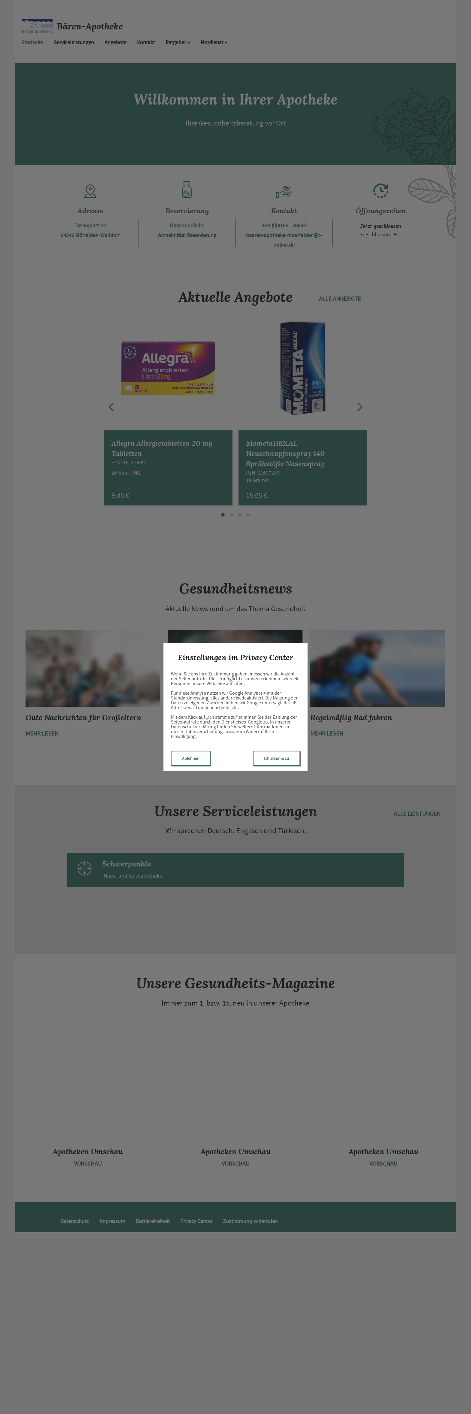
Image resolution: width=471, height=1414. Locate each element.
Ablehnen (190, 758)
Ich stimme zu (276, 758)
